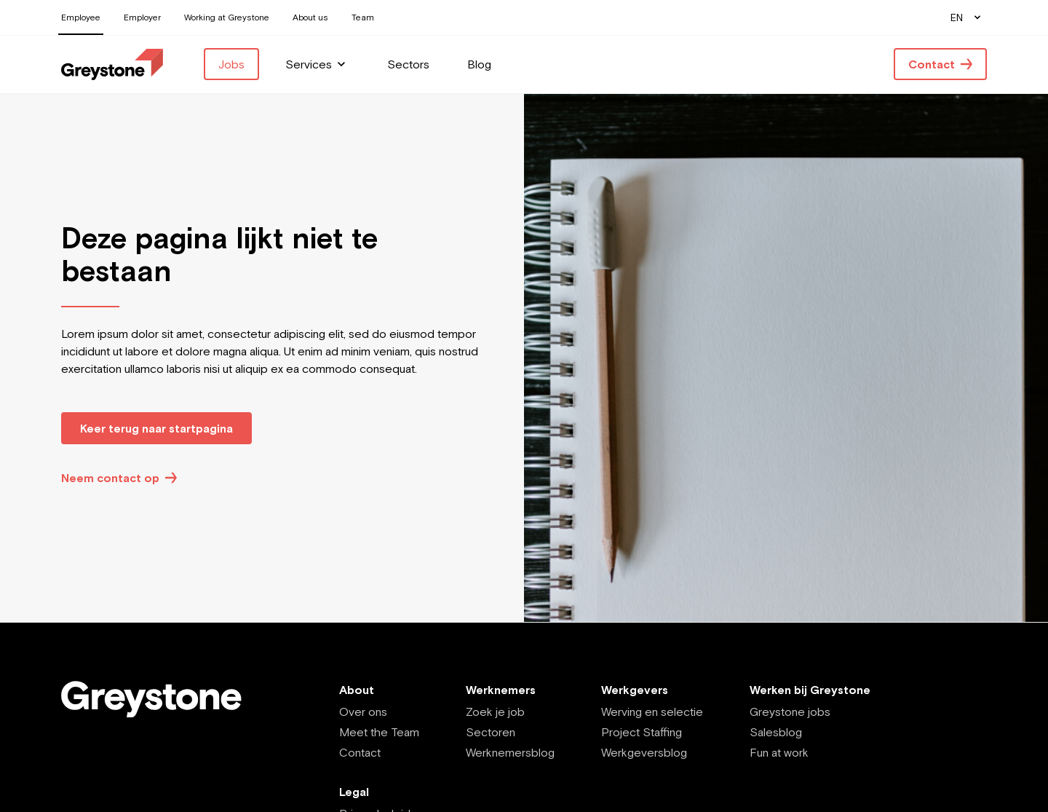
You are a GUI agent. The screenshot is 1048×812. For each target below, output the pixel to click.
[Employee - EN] (112, 64)
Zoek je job (495, 711)
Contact (360, 752)
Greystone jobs (790, 711)
